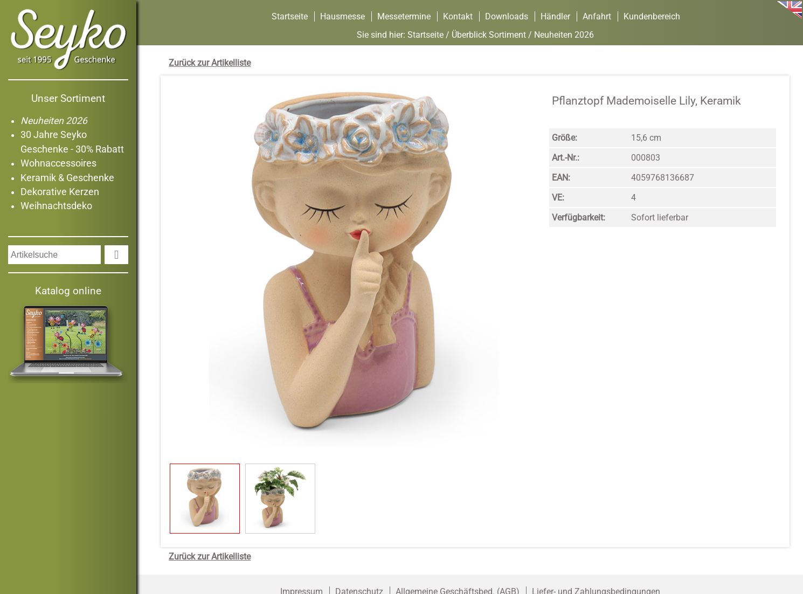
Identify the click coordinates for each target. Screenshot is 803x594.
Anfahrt (597, 16)
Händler (555, 16)
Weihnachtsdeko (56, 206)
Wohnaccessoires (58, 163)
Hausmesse (342, 16)
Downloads (506, 16)
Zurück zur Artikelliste (210, 63)
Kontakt (458, 16)
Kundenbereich (652, 16)
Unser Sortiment (68, 98)
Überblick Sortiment (489, 35)
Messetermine (404, 16)
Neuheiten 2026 (53, 120)
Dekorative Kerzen (59, 192)
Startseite (290, 16)
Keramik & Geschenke (67, 177)
